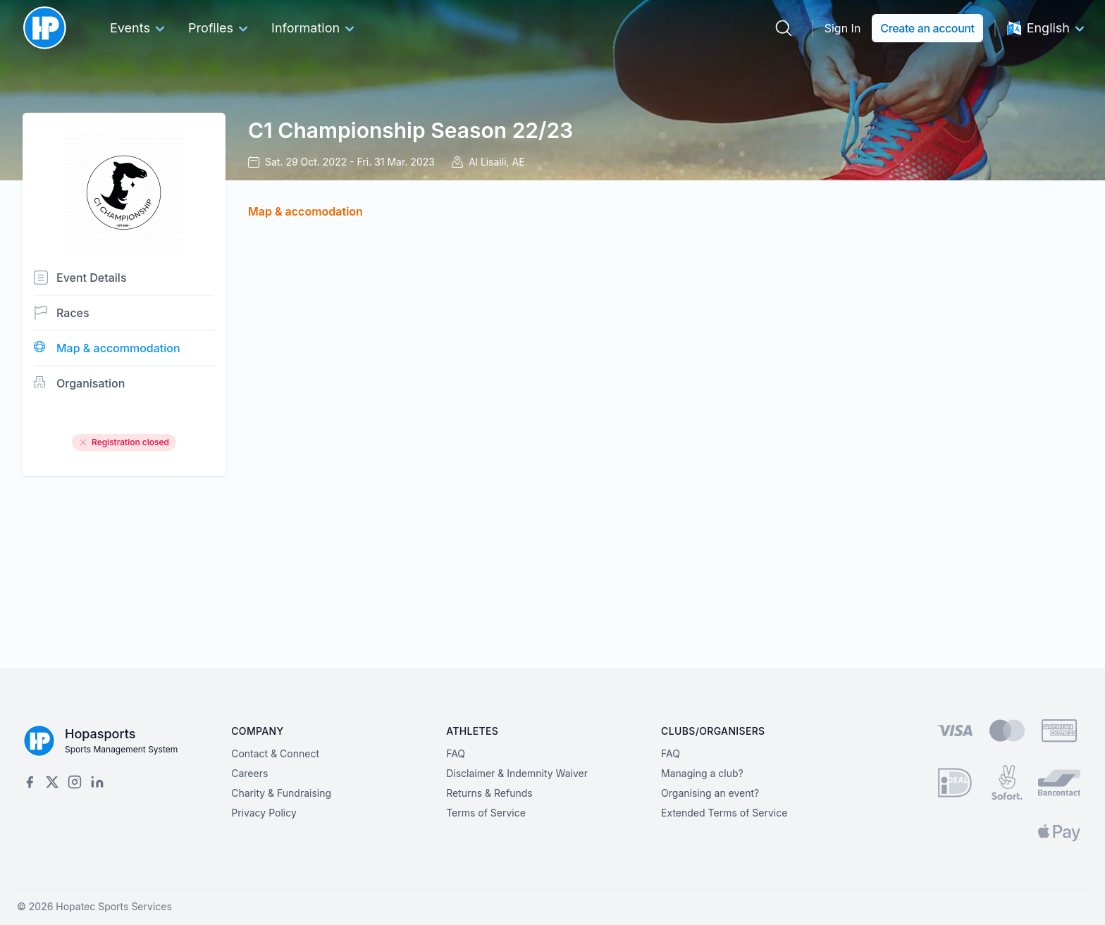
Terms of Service (486, 813)
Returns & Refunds (489, 793)
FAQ (455, 753)
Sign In (843, 28)
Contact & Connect (275, 753)
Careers (249, 773)
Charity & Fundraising (281, 793)
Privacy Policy (264, 813)
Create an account (927, 28)
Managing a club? (702, 773)
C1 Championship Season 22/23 (410, 130)
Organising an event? (710, 793)
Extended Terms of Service (724, 813)
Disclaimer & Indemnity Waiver (517, 773)
